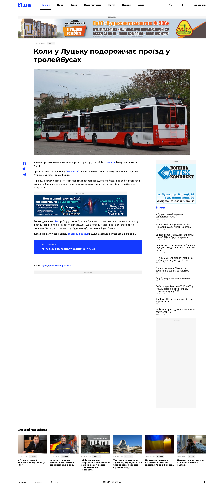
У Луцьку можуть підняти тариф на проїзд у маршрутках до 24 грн (174, 259)
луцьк (44, 265)
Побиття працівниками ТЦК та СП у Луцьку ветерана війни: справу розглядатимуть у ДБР (174, 288)
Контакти (55, 482)
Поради (126, 5)
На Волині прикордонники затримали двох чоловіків (175, 310)
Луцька (111, 162)
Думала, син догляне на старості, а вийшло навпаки (190, 462)
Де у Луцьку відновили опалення (173, 278)
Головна (22, 482)
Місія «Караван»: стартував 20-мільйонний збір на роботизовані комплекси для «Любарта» (95, 465)
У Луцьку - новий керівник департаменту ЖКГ (169, 215)
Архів (141, 5)
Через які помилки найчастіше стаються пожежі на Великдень (62, 462)
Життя (111, 5)
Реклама (38, 482)
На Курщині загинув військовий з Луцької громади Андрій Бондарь (173, 225)
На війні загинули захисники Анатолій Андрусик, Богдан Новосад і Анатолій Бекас (175, 247)
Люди (60, 5)
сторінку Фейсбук (78, 234)
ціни (56, 221)
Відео (74, 5)
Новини (45, 5)
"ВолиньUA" (72, 171)
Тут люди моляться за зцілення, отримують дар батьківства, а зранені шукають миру (127, 464)
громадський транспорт (59, 265)
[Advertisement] (88, 284)
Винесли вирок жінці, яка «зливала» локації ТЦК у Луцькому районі (175, 236)
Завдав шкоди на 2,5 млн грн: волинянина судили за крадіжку (172, 269)
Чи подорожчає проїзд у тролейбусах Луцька (68, 248)
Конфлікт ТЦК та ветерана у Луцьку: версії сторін (175, 300)
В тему (161, 207)
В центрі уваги (92, 5)
